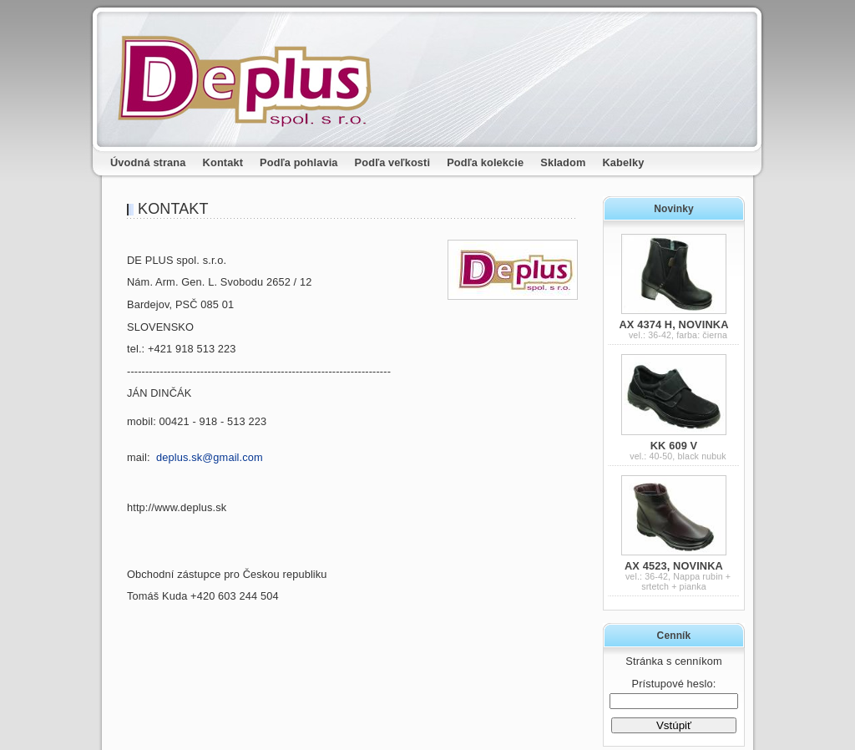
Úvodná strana (148, 162)
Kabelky (624, 162)
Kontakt (223, 162)
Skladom (562, 162)
